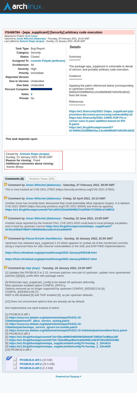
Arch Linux (23, 6)
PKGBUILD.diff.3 (28, 368)
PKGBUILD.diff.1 (28, 360)
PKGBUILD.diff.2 (28, 364)
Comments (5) (14, 178)
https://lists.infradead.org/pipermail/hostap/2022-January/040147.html (51, 259)
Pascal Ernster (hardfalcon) (44, 238)
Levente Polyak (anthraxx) (48, 60)
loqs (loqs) (33, 268)
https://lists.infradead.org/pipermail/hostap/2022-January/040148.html (51, 252)
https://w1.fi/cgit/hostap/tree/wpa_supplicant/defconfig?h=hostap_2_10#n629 (59, 346)
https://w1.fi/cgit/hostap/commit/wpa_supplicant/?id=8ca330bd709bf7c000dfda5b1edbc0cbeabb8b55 (58, 228)
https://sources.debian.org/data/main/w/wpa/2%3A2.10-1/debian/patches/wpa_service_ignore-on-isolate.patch (43, 325)
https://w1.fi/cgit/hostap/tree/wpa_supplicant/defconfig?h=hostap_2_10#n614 (59, 343)
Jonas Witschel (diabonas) (31, 38)
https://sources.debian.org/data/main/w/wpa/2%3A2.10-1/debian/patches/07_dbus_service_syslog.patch (43, 319)
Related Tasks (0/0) (42, 178)
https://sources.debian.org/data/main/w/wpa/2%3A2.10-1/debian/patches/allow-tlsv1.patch (67, 330)
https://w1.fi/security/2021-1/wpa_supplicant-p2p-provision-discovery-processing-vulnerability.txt (101, 113)
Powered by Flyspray (67, 376)
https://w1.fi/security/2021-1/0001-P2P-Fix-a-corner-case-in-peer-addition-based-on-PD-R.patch (98, 121)
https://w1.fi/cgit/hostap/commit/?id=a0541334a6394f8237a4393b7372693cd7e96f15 (59, 209)
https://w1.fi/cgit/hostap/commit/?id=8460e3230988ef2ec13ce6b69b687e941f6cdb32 (101, 129)
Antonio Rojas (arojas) (31, 41)
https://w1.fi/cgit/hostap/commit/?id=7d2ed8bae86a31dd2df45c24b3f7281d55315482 (63, 340)
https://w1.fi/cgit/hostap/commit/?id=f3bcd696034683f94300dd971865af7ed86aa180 (63, 336)
